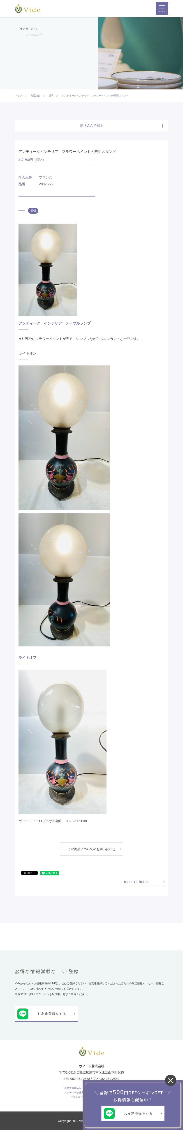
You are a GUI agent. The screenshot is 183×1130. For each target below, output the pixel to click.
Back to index (136, 882)
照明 (33, 210)
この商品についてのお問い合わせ (91, 849)
